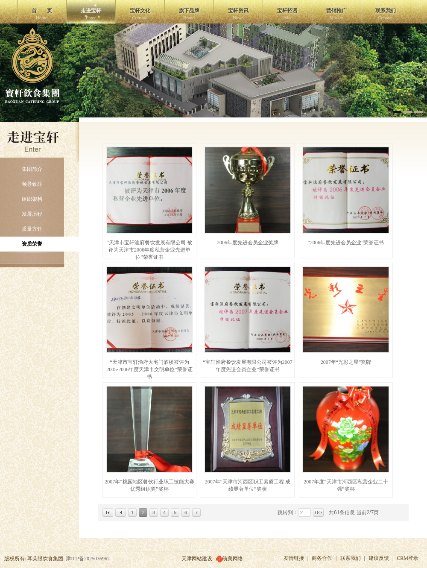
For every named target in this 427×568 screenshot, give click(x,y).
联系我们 (385, 14)
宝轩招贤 (287, 14)
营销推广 (336, 14)
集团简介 (32, 169)
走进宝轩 (91, 14)
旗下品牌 (189, 14)
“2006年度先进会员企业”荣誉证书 (346, 243)
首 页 (42, 14)
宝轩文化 (140, 14)
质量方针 (32, 229)
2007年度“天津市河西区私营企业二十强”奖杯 (346, 485)
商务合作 (322, 558)
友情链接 (294, 558)
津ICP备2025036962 (88, 559)
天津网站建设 (196, 559)
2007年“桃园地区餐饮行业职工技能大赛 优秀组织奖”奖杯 (149, 485)
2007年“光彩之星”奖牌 (346, 362)
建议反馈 (379, 558)
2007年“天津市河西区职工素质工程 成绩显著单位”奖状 (247, 485)
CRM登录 (407, 558)
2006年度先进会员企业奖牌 (247, 243)
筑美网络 (232, 559)
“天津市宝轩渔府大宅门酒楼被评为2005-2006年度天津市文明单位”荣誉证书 (149, 369)
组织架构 (32, 199)
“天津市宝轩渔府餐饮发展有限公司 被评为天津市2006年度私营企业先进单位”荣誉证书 (149, 250)
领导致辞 (32, 184)
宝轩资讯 (238, 14)
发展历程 (32, 214)
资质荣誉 (32, 244)
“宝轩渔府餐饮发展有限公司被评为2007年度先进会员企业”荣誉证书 (247, 365)
